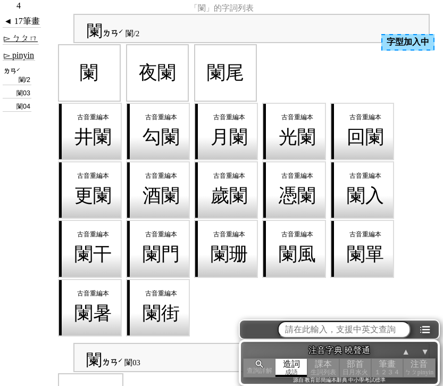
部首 (355, 367)
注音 (419, 367)
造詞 (291, 367)
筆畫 (387, 367)
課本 (323, 367)
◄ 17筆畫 (22, 21)
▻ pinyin (19, 55)
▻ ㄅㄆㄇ (21, 38)
